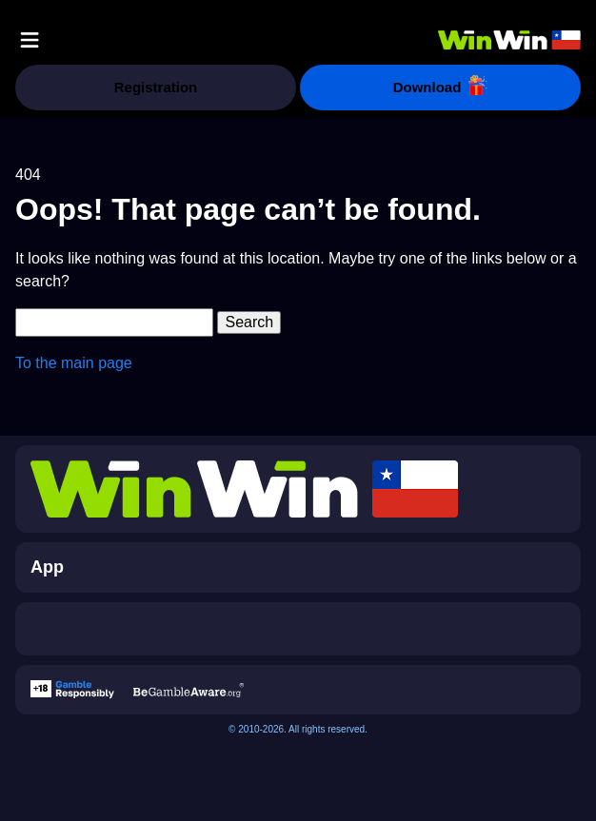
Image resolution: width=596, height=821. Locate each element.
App (47, 567)
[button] (29, 40)
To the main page (73, 363)
